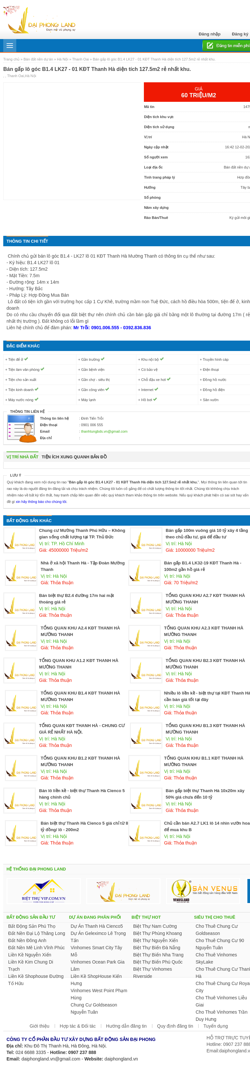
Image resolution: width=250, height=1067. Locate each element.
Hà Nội (62, 59)
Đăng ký (240, 34)
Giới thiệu (39, 1026)
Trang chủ (12, 59)
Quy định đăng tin (175, 1026)
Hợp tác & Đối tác (78, 1026)
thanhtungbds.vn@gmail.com (104, 431)
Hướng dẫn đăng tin (126, 1026)
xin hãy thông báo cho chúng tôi (40, 502)
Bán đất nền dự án (38, 59)
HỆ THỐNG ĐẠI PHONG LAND (36, 869)
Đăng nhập (209, 34)
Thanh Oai (80, 59)
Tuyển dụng (215, 1026)
